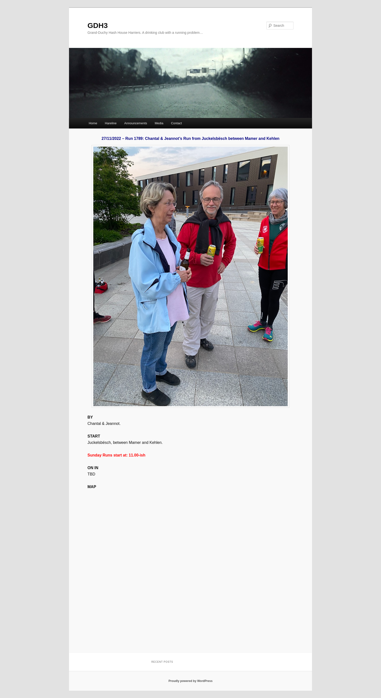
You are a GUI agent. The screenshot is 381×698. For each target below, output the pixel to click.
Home (93, 123)
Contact (176, 123)
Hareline (110, 123)
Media (159, 123)
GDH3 (97, 25)
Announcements (135, 123)
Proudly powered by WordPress (190, 681)
